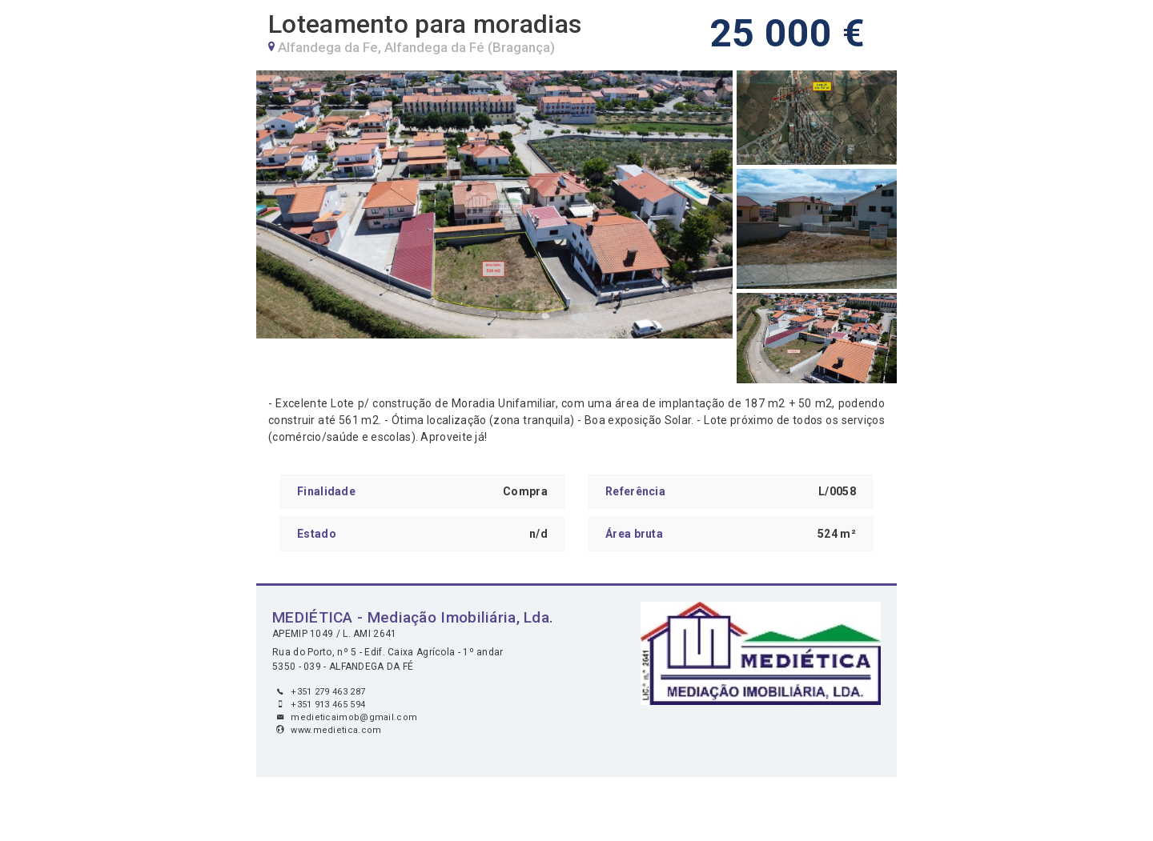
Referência (635, 491)
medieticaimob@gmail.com (354, 717)
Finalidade (326, 491)
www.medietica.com (336, 730)
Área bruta (634, 533)
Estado (316, 533)
